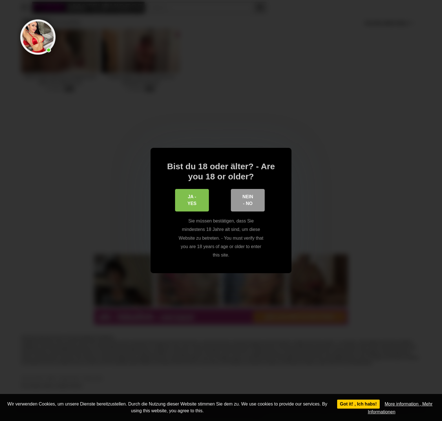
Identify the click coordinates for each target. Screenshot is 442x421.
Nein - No (247, 200)
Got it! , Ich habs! (358, 404)
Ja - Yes (191, 200)
